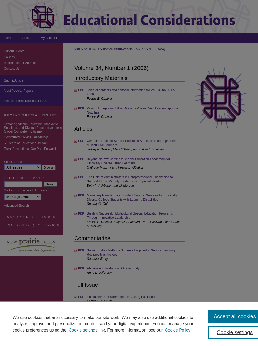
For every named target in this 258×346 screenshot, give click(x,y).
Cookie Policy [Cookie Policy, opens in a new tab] (177, 330)
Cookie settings (83, 330)
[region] (129, 323)
